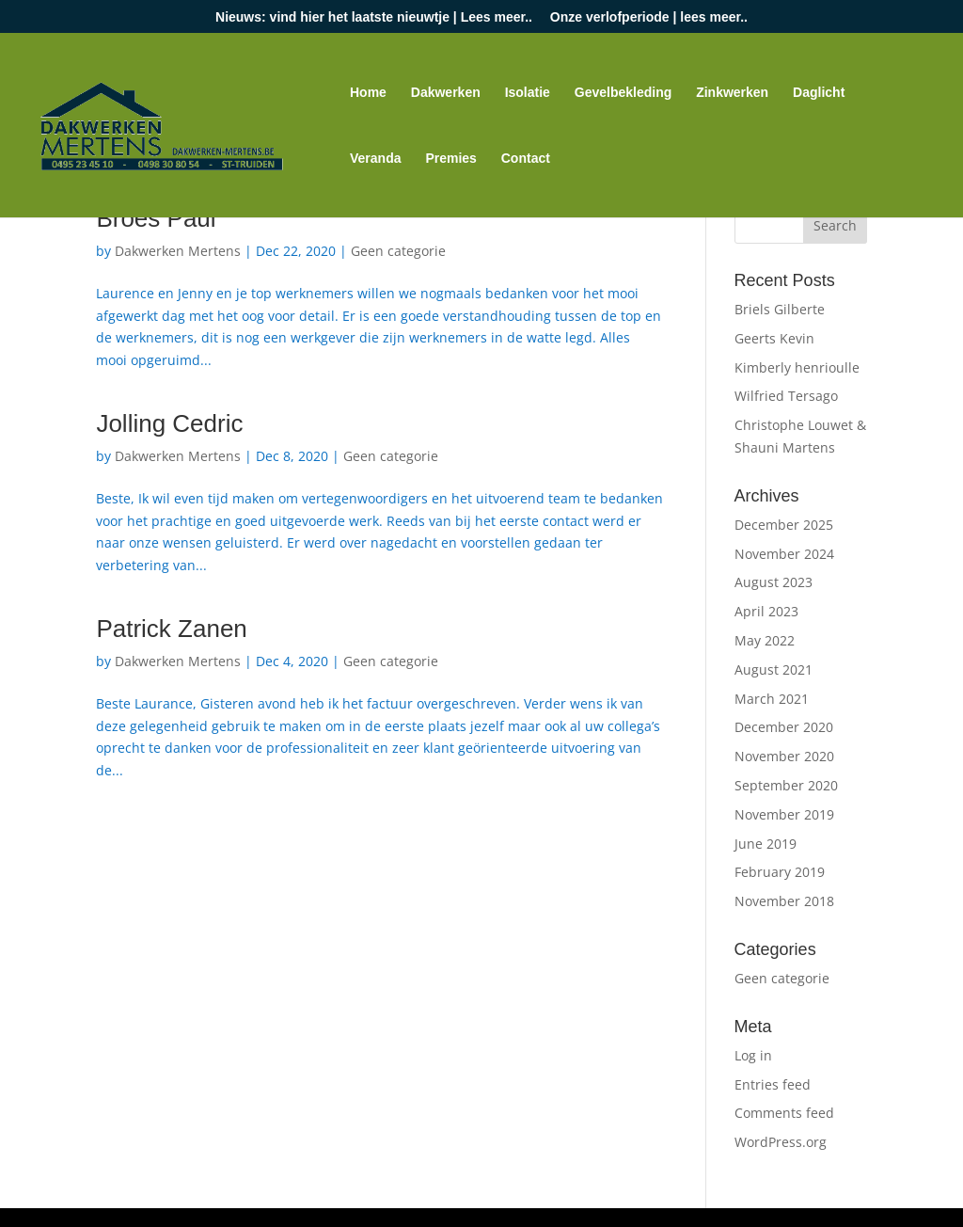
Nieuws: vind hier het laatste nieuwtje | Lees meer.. (373, 17)
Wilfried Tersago (786, 396)
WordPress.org (780, 1142)
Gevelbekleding (623, 93)
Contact (525, 158)
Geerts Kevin (774, 338)
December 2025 (783, 525)
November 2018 (784, 901)
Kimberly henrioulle (797, 367)
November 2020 (784, 756)
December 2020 (783, 727)
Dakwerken (446, 93)
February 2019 (779, 872)
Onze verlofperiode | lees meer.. (649, 17)
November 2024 (784, 554)
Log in (753, 1055)
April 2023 (766, 611)
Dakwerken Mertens (178, 251)
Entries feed (772, 1084)
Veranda (375, 158)
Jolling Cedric (169, 423)
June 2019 (765, 844)
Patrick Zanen (171, 628)
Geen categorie (398, 251)
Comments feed (784, 1113)
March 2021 (771, 699)
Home (368, 93)
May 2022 (764, 640)
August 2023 (773, 582)
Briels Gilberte (779, 309)
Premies (450, 158)
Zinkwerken (732, 93)
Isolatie (527, 93)
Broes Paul (155, 218)
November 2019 (784, 814)
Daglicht (819, 93)
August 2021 (773, 669)
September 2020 (786, 785)
